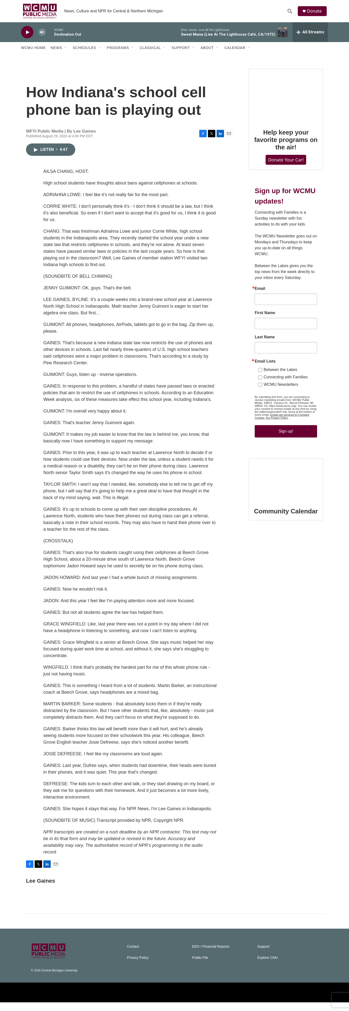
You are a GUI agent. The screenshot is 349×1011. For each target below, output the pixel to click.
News (56, 51)
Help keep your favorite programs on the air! (286, 158)
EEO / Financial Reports (210, 955)
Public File (200, 966)
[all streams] (310, 36)
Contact (133, 955)
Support (181, 51)
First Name (265, 341)
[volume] (42, 36)
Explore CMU (267, 966)
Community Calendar (286, 549)
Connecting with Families (286, 405)
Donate (315, 13)
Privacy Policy (138, 966)
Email (260, 317)
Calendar (234, 51)
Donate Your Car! (286, 178)
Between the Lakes (280, 398)
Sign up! (286, 460)
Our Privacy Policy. (277, 446)
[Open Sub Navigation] (66, 51)
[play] (27, 36)
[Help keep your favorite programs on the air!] (286, 114)
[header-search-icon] (290, 13)
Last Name (265, 366)
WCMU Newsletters (281, 413)
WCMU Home (33, 51)
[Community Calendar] (286, 518)
